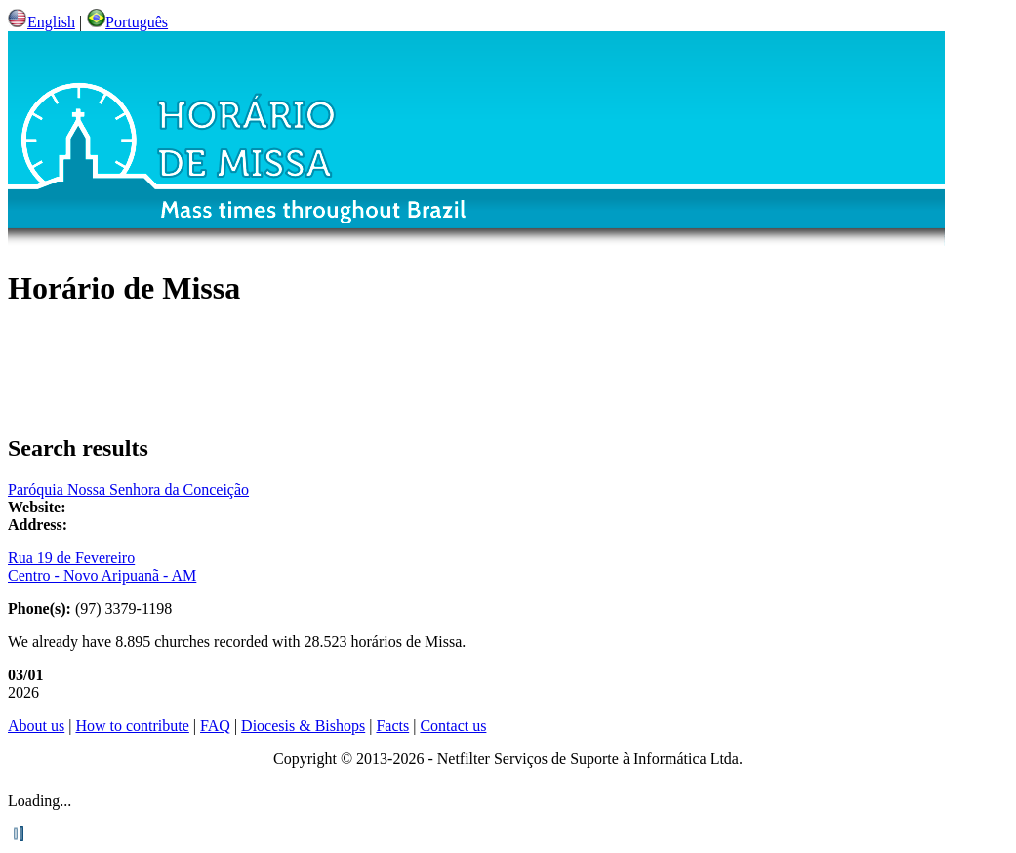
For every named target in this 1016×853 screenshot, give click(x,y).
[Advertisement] (508, 372)
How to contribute (131, 725)
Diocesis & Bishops (303, 725)
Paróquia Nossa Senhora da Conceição (128, 489)
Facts (392, 725)
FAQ (215, 725)
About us (36, 725)
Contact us (453, 725)
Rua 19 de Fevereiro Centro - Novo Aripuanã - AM (102, 566)
